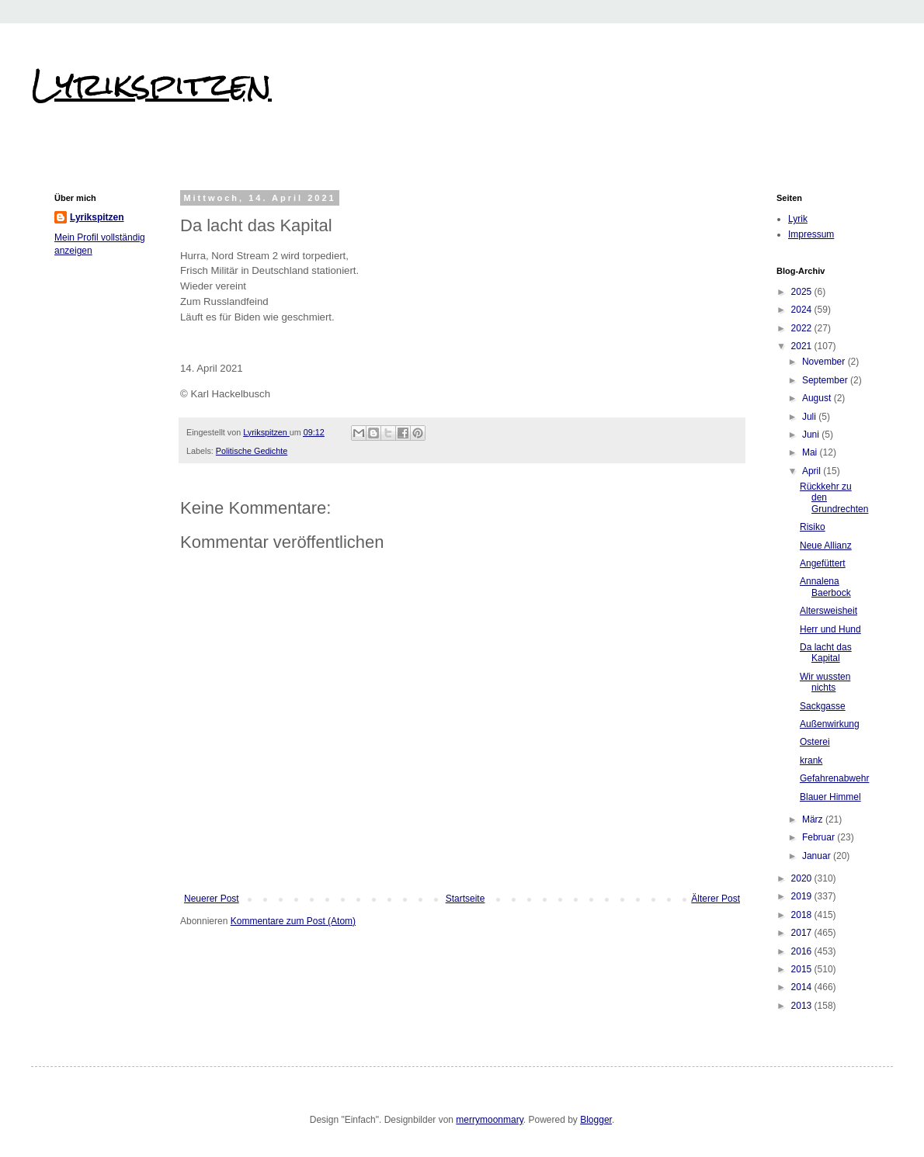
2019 (803, 896)
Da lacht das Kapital (826, 652)
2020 (803, 878)
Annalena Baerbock (825, 587)
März (813, 819)
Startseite (465, 898)
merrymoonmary (489, 1119)
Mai (811, 452)
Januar (817, 855)
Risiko (812, 526)
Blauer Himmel (830, 797)
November (825, 361)
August (818, 398)
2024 (803, 309)
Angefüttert (823, 563)
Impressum (811, 234)
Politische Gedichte (251, 451)
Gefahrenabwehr (834, 778)
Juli (810, 416)
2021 (803, 346)
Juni (812, 434)
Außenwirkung (830, 724)
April (812, 471)
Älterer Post (715, 898)
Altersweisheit (828, 610)
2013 (803, 1005)
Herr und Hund (830, 629)
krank (811, 760)
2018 (803, 914)
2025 (803, 291)
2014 (803, 987)
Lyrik (798, 218)
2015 (803, 969)
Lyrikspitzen (151, 84)
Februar (819, 837)
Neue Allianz (826, 545)
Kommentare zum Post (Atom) (293, 921)
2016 (803, 951)
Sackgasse (823, 706)
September (826, 380)
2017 (803, 932)
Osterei (815, 741)
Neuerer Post (211, 898)
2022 (803, 328)
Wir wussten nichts (825, 682)
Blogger (596, 1119)
